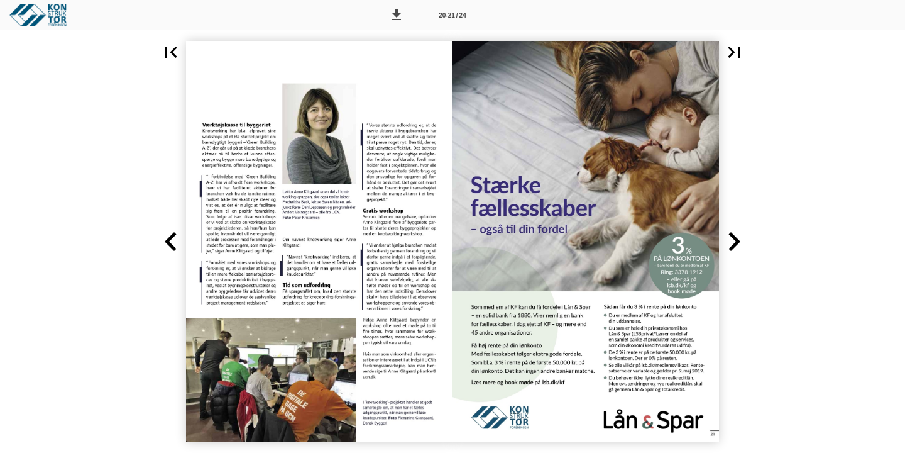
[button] (396, 15)
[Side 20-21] (452, 15)
